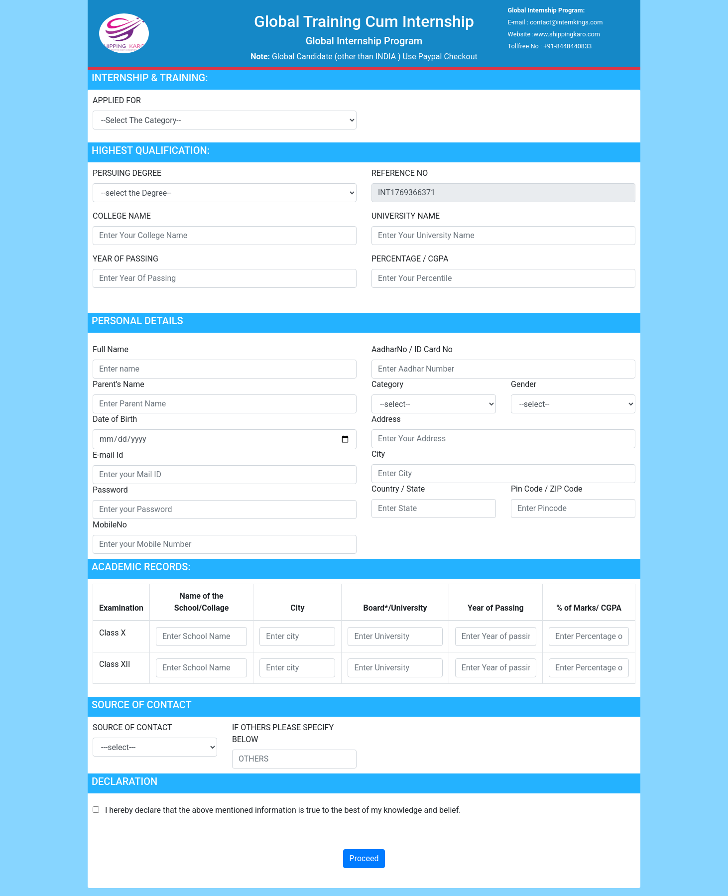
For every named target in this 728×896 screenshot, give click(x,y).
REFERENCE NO (399, 173)
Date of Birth (115, 419)
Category (387, 384)
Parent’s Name (118, 384)
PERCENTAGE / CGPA (409, 258)
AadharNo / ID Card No (412, 349)
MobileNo (110, 524)
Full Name (110, 349)
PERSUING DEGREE (127, 173)
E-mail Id (108, 455)
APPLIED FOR (117, 100)
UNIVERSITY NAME (405, 216)
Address (386, 419)
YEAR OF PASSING (125, 258)
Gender (523, 384)
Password (110, 490)
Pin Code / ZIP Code (546, 489)
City (378, 454)
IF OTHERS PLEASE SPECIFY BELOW (283, 733)
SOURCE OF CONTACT (132, 727)
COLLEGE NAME (122, 216)
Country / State (398, 489)
